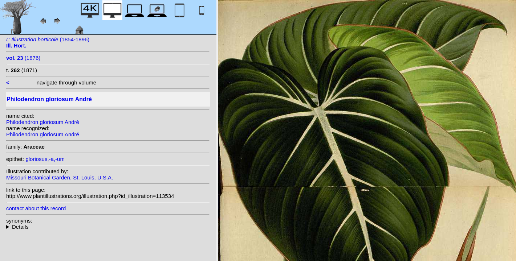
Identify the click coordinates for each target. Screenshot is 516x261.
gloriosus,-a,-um (45, 159)
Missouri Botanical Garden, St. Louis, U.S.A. (59, 177)
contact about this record (36, 208)
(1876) (23, 58)
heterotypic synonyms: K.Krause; (108, 227)
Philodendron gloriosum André (42, 122)
